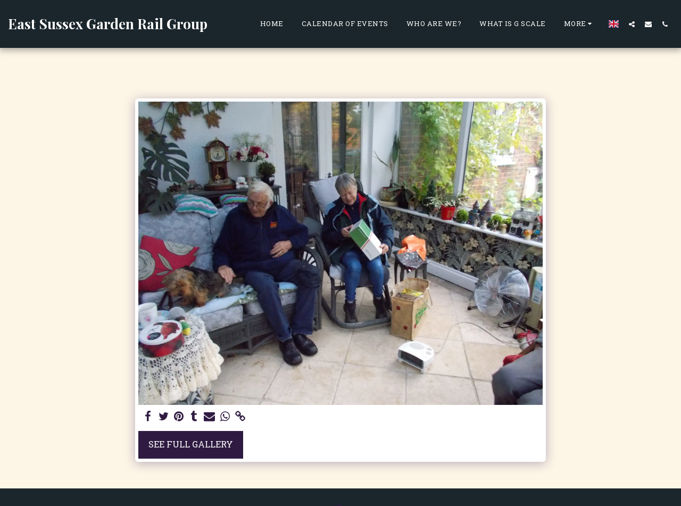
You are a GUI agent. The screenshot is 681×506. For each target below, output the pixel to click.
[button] (632, 24)
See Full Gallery (190, 444)
